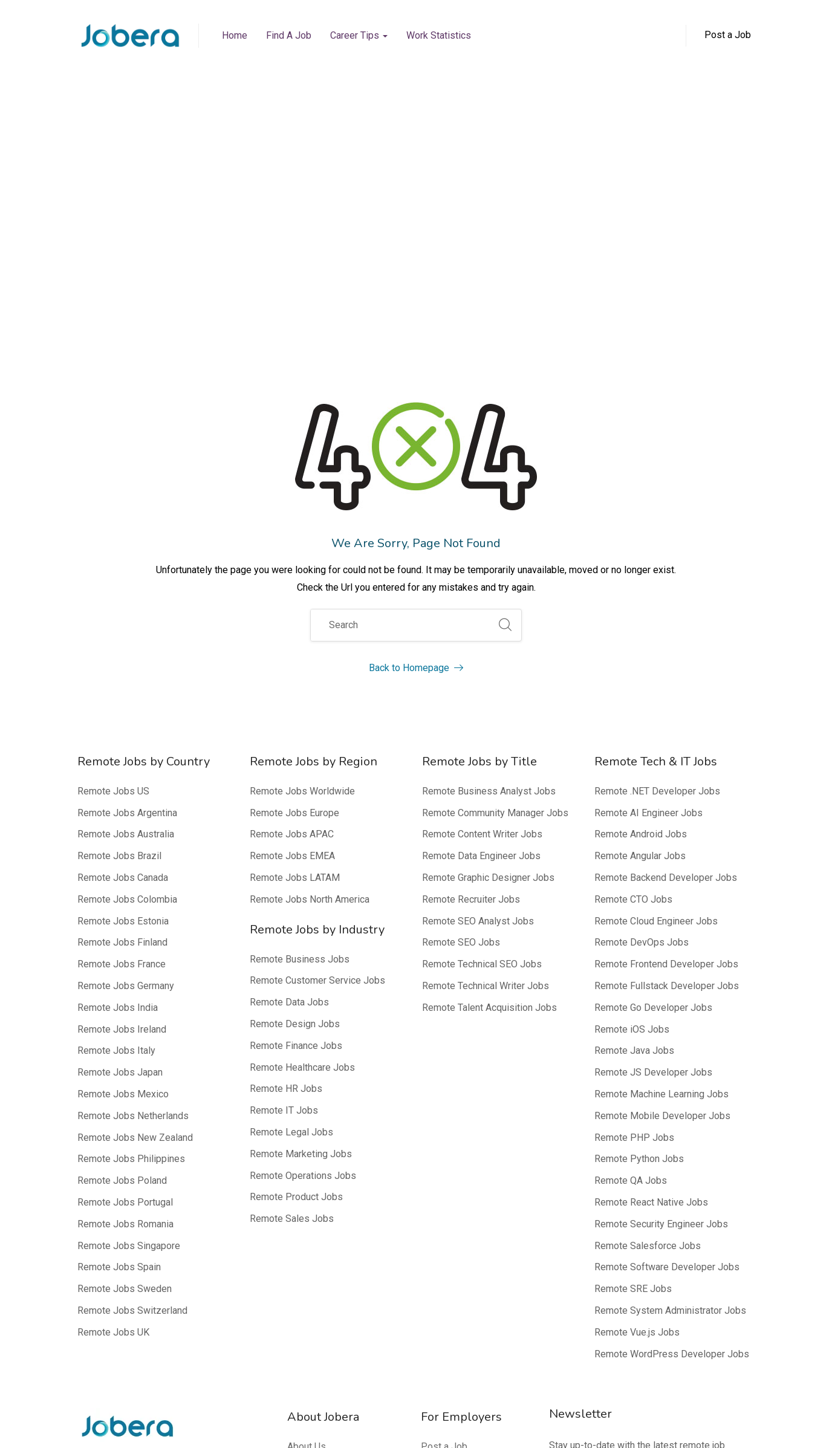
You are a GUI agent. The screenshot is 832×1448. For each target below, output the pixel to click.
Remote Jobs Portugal (125, 975)
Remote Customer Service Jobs (317, 753)
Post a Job (444, 1219)
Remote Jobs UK (113, 1105)
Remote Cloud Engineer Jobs (656, 694)
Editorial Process (323, 1262)
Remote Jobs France (121, 736)
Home (234, 35)
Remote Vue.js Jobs (637, 1105)
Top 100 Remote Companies (456, 1293)
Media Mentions (321, 1241)
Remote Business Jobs (299, 732)
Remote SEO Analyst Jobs (478, 694)
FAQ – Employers (458, 1262)
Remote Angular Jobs (640, 628)
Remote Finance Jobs (296, 818)
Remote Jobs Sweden (124, 1061)
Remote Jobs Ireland (121, 802)
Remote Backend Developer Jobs (665, 650)
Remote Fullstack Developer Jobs (666, 758)
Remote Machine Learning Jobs (661, 866)
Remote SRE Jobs (633, 1061)
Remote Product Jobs (296, 969)
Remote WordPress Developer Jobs (671, 1126)
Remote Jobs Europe (294, 585)
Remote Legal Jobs (291, 905)
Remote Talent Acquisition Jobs (489, 780)
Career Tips (359, 35)
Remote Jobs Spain (119, 1039)
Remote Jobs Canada (122, 650)
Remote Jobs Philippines (131, 931)
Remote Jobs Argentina (127, 585)
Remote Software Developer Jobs (666, 1039)
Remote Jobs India (117, 780)
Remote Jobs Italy (116, 823)
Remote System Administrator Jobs (670, 1083)
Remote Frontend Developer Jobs (666, 736)
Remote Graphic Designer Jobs (488, 650)
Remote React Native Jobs (651, 975)
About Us (306, 1219)
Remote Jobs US (113, 564)
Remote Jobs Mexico (123, 866)
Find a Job (288, 35)
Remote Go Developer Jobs (653, 780)
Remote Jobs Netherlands (133, 888)
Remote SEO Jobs (461, 715)
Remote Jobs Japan (120, 845)
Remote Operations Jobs (303, 948)
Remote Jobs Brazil (119, 628)
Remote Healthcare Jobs (302, 840)
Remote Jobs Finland (122, 715)
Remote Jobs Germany (125, 758)
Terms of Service (715, 1423)
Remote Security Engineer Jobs (661, 996)
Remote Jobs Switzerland (132, 1083)
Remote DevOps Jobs (641, 715)
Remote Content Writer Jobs (482, 606)
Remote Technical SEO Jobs (482, 736)
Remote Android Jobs (640, 606)
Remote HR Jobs (286, 861)
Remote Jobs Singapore (128, 1018)
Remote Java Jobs (634, 823)
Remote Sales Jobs (292, 991)
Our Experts (312, 1306)
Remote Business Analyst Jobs (489, 564)
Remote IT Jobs (284, 883)
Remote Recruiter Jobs (471, 672)
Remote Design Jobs (295, 796)
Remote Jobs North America (309, 672)
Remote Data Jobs (289, 775)
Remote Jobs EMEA (292, 628)
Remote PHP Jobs (634, 910)
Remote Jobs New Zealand (135, 910)
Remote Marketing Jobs (301, 926)
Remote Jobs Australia (125, 606)
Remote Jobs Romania (125, 996)
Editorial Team (317, 1284)
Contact (303, 1327)
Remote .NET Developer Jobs (657, 564)
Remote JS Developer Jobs (653, 845)
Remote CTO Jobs (633, 672)
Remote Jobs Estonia (123, 694)
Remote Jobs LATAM (295, 650)
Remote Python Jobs (639, 931)
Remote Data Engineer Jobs (481, 628)
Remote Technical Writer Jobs (485, 758)
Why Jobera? (448, 1241)
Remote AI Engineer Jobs (648, 585)
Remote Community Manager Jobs (495, 585)
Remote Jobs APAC (292, 606)
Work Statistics (438, 35)
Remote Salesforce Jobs (647, 1018)
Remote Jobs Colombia (127, 672)
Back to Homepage (416, 440)
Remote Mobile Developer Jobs (662, 888)
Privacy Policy (636, 1423)
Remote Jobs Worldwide (302, 564)
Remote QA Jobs (630, 953)
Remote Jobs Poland (122, 953)
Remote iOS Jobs (631, 802)
